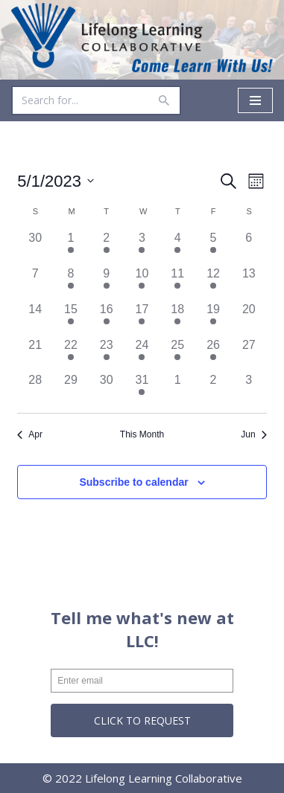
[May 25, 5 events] (177, 354)
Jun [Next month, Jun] (253, 434)
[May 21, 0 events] (35, 354)
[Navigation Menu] (255, 100)
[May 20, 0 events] (249, 318)
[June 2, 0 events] (213, 389)
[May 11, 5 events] (177, 283)
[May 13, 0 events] (249, 283)
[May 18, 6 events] (177, 318)
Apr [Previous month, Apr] (29, 434)
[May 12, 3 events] (213, 283)
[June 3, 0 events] (249, 389)
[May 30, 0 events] (106, 389)
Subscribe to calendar (133, 482)
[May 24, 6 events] (142, 354)
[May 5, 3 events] (213, 247)
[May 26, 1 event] (213, 354)
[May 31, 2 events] (142, 389)
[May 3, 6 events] (142, 247)
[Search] (79, 100)
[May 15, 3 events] (71, 318)
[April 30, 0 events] (35, 247)
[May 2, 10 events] (106, 247)
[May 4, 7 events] (177, 247)
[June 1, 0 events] (177, 389)
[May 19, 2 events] (213, 318)
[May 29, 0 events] (71, 389)
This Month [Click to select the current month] (142, 434)
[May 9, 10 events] (106, 283)
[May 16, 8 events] (106, 318)
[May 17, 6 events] (142, 318)
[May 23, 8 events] (106, 354)
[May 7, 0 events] (35, 283)
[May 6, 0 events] (249, 247)
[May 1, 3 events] (71, 247)
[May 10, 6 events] (142, 283)
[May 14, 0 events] (35, 318)
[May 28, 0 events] (35, 389)
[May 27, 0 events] (249, 354)
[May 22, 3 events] (71, 354)
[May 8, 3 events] (71, 283)
